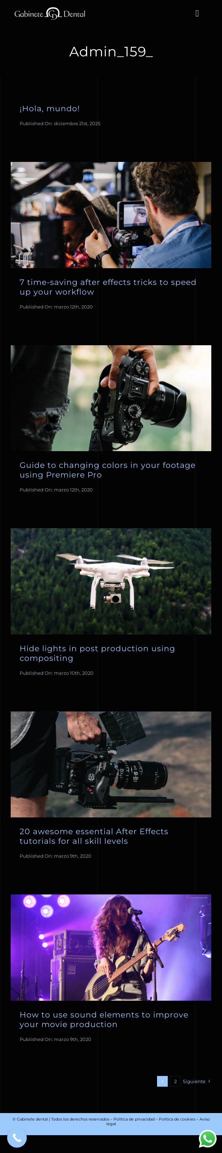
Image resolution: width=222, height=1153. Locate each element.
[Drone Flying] (111, 531)
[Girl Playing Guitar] (111, 898)
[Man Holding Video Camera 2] (111, 165)
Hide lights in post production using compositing (97, 653)
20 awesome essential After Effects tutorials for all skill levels (94, 836)
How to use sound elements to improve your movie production (104, 1019)
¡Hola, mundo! (50, 108)
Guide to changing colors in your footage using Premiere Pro (108, 470)
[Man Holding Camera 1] (111, 348)
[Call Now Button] (17, 1138)
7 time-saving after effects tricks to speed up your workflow (108, 287)
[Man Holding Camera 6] (111, 715)
